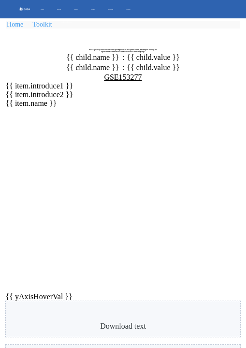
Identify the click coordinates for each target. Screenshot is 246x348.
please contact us (61, 331)
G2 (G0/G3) (176, 103)
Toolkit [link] (47, 29)
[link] (75, 26)
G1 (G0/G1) (57, 103)
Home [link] (19, 29)
